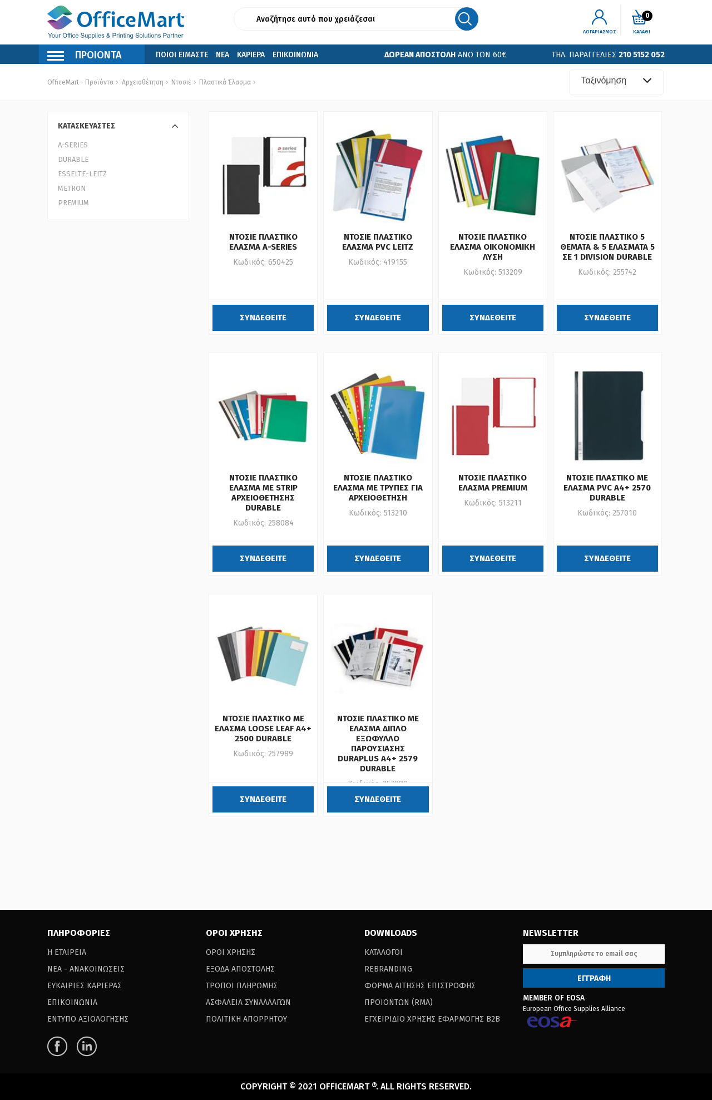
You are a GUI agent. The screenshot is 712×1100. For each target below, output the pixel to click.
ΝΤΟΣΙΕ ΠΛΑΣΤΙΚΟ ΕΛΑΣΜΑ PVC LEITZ (377, 242)
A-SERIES (73, 145)
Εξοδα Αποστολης (240, 969)
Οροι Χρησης (230, 952)
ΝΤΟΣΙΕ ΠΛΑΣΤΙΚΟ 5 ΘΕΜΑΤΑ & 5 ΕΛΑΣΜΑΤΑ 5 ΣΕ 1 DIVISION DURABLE (607, 247)
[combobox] (616, 82)
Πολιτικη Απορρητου (246, 1019)
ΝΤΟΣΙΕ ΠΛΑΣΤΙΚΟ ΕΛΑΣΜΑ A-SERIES (263, 242)
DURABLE (73, 159)
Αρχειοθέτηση (143, 82)
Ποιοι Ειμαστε (182, 55)
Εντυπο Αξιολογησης (87, 1019)
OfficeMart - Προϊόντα (80, 82)
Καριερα (251, 55)
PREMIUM (73, 203)
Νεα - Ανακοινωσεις (86, 969)
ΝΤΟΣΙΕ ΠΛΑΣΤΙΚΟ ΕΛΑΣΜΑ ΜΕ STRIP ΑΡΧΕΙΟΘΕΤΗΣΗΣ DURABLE (263, 493)
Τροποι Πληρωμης (242, 985)
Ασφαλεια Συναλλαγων (248, 1002)
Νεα (222, 55)
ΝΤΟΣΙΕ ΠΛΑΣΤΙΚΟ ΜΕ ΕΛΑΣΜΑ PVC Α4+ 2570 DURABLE (607, 488)
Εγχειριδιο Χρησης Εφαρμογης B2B (432, 1019)
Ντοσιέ (180, 82)
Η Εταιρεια (66, 952)
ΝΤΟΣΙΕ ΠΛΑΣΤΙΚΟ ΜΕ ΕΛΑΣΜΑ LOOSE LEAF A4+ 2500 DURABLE (263, 728)
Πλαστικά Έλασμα (224, 82)
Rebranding (388, 969)
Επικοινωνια (295, 55)
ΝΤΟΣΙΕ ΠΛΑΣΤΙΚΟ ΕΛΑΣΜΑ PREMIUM (492, 483)
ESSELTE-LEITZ (82, 174)
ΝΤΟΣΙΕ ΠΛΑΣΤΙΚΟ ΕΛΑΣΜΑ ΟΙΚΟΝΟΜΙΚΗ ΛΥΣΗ (492, 247)
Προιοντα (84, 56)
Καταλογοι (383, 952)
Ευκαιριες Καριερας (84, 985)
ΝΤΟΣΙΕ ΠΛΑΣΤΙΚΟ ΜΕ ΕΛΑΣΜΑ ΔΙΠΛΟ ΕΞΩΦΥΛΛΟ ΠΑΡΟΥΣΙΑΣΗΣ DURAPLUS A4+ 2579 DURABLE (378, 743)
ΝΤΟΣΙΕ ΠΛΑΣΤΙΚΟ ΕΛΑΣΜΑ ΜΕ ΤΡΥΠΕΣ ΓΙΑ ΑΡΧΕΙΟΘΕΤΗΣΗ (378, 488)
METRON (72, 188)
